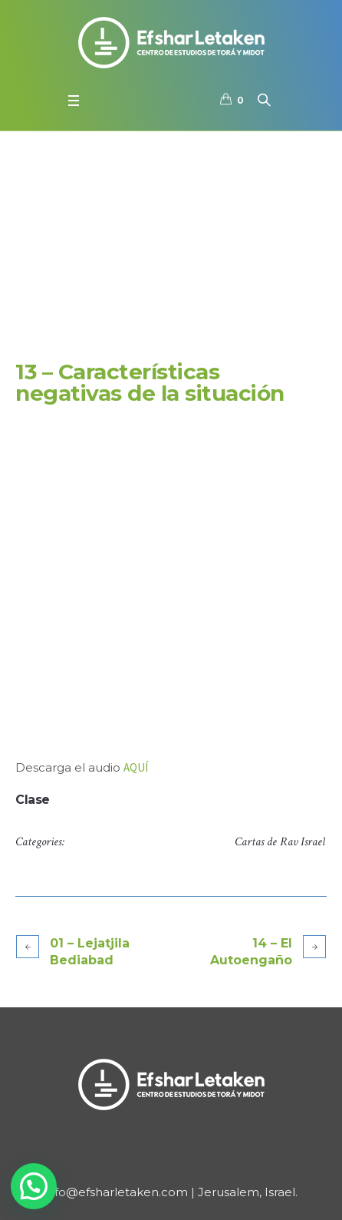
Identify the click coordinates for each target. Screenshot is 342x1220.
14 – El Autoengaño (251, 951)
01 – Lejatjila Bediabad (90, 951)
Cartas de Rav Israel (280, 842)
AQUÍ (135, 767)
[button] (34, 1186)
